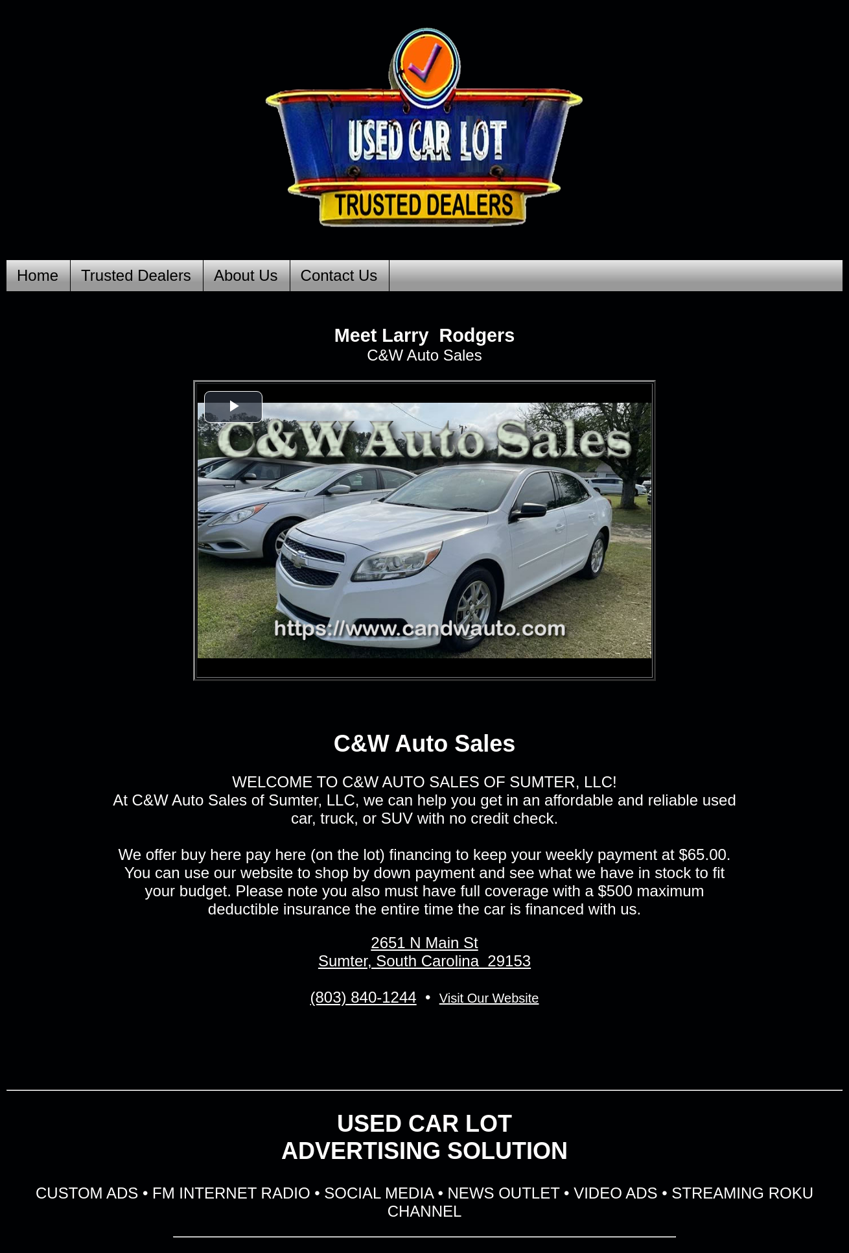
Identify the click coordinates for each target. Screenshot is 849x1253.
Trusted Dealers (136, 275)
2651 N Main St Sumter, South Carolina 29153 (424, 952)
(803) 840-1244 (363, 997)
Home (37, 275)
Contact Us (339, 275)
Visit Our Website (489, 998)
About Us (246, 275)
